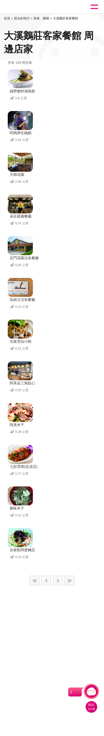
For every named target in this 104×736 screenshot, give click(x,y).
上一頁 (46, 580)
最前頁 (34, 580)
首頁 (7, 18)
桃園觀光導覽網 (24, 7)
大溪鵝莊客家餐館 (65, 18)
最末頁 (69, 580)
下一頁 (58, 580)
